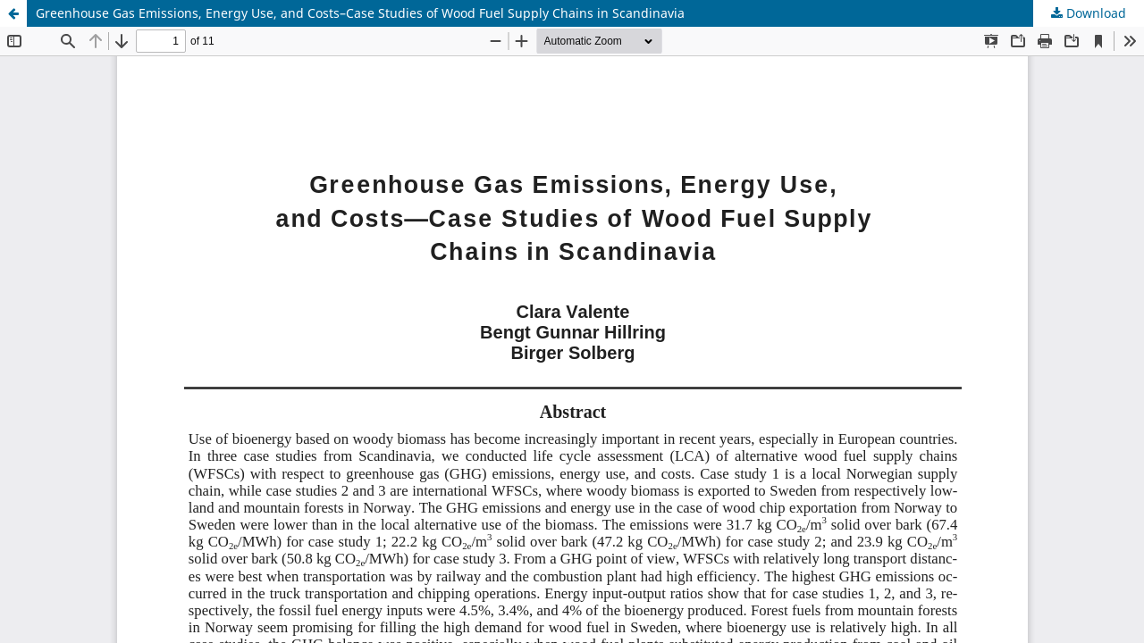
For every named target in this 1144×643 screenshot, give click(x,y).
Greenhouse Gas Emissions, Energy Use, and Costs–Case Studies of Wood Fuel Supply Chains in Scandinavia (360, 12)
